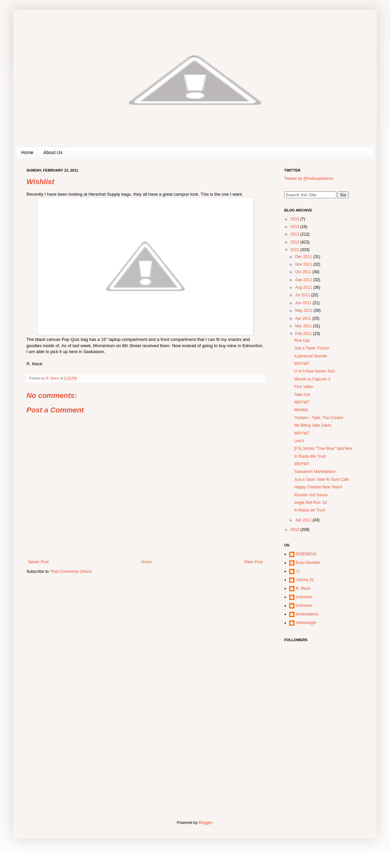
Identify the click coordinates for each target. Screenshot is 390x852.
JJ (298, 571)
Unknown (304, 597)
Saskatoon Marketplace (314, 471)
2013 (295, 234)
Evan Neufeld (308, 562)
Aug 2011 (304, 287)
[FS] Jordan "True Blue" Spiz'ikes (323, 448)
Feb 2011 (304, 333)
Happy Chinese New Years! (318, 487)
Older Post (253, 562)
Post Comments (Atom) (71, 571)
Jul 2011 (303, 295)
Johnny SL (305, 579)
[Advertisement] (325, 747)
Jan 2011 (304, 520)
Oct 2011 (303, 272)
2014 (295, 226)
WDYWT (302, 363)
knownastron (307, 614)
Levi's (299, 441)
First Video (303, 386)
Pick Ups (302, 340)
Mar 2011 (304, 326)
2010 (295, 529)
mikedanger (306, 622)
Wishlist (301, 410)
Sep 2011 (304, 280)
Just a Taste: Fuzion (312, 348)
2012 (295, 242)
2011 (295, 249)
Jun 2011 (304, 303)
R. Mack (303, 588)
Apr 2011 (303, 318)
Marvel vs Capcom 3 (312, 379)
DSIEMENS (306, 554)
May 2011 (304, 310)
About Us (52, 152)
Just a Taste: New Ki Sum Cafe (321, 479)
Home (27, 152)
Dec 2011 (304, 256)
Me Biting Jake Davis (312, 425)
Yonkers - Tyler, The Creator (318, 417)
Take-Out (302, 394)
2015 (295, 219)
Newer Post (38, 562)
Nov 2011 (304, 264)
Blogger (205, 822)
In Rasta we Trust (309, 510)
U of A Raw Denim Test (314, 371)
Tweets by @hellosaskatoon (309, 178)
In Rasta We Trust (310, 456)
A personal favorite (310, 356)
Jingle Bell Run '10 (310, 502)
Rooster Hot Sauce (311, 495)
